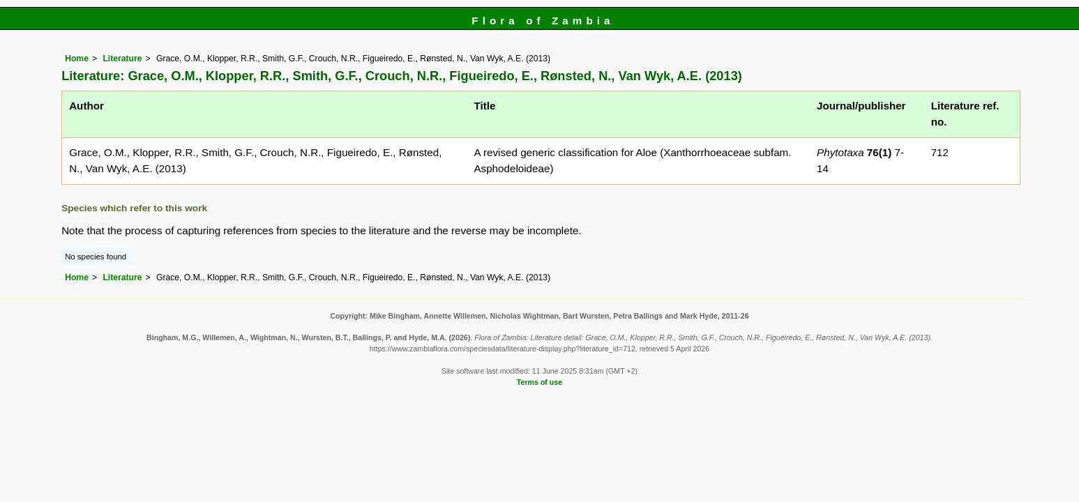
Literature (122, 58)
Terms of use (539, 382)
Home (77, 58)
